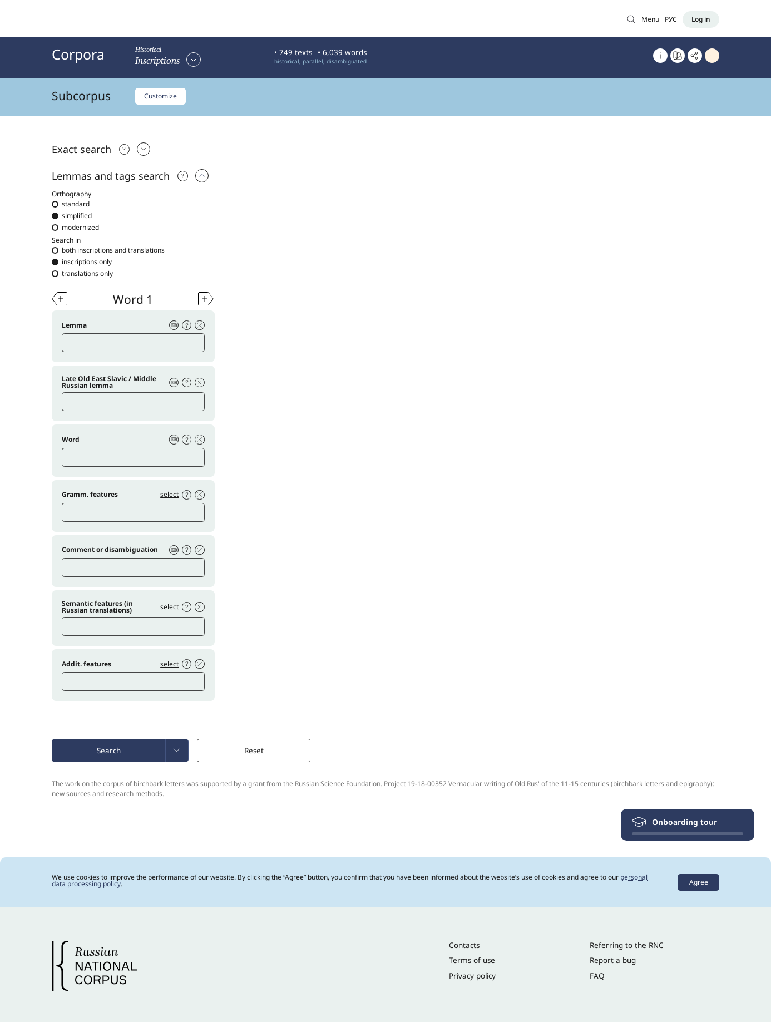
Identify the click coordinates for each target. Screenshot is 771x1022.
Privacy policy (472, 978)
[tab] (385, 149)
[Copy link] (695, 55)
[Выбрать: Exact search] (146, 149)
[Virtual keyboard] (173, 325)
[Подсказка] (125, 149)
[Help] (184, 175)
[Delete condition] (200, 325)
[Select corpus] (168, 59)
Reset (254, 753)
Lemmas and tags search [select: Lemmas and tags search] (111, 175)
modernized (75, 227)
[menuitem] (177, 752)
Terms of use (472, 962)
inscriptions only (82, 262)
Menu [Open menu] (650, 19)
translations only (82, 273)
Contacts (464, 947)
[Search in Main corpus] (631, 19)
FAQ (597, 978)
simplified (72, 216)
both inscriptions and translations (108, 250)
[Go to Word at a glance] (677, 55)
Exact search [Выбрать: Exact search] (81, 149)
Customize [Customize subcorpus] (160, 96)
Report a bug (613, 962)
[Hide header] (712, 55)
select (169, 495)
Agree (698, 884)
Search (109, 753)
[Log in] (701, 19)
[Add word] (59, 298)
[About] (660, 55)
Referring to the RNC (627, 947)
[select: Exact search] (204, 175)
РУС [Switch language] (671, 19)
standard (71, 204)
